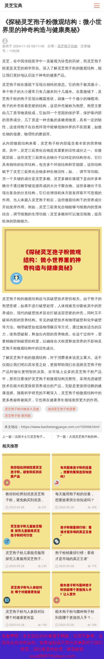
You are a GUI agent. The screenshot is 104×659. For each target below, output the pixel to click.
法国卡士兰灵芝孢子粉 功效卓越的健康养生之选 (48, 436)
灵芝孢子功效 (67, 46)
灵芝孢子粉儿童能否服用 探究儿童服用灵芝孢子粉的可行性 (25, 558)
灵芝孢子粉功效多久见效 (22, 409)
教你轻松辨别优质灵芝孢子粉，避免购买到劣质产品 (25, 499)
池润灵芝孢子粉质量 (62, 409)
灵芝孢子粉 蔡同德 (18, 415)
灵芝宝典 (13, 5)
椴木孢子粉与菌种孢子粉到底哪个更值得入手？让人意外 (74, 617)
